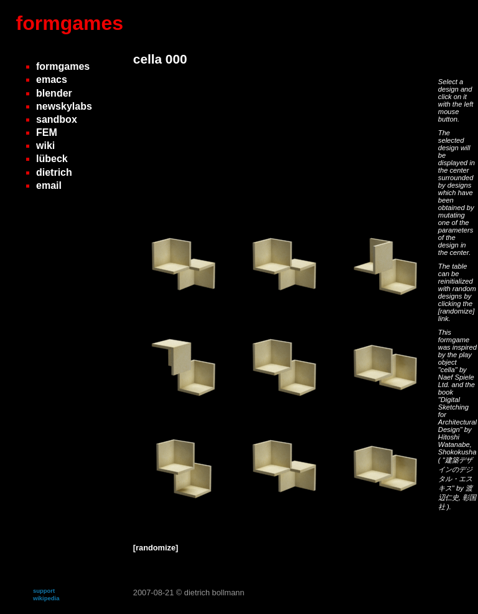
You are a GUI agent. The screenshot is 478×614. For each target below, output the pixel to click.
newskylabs (64, 106)
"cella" (448, 369)
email (49, 185)
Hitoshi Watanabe (454, 440)
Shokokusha (457, 452)
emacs (51, 79)
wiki (45, 145)
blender (54, 93)
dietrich (54, 172)
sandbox (56, 119)
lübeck (52, 158)
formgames (70, 23)
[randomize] (456, 311)
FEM (46, 132)
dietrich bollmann (214, 592)
